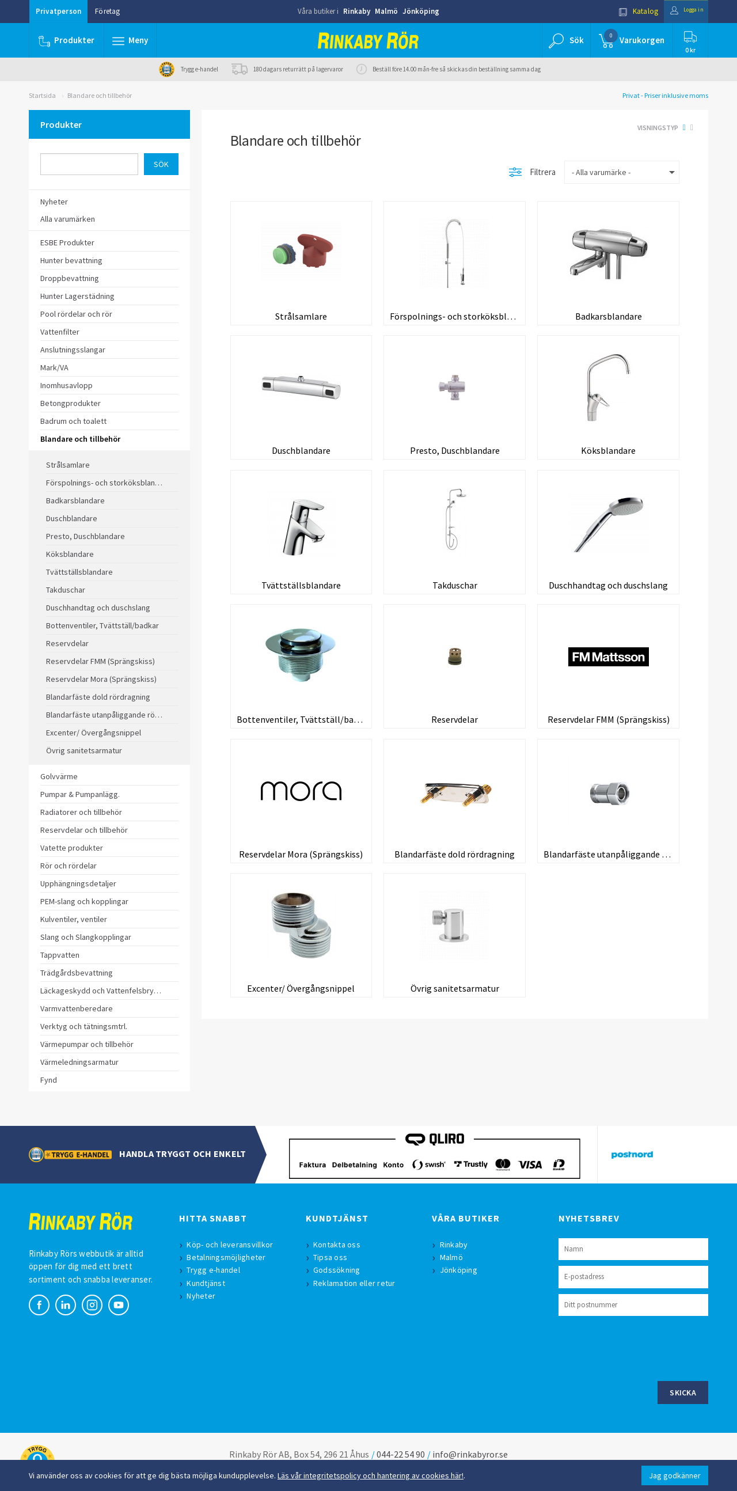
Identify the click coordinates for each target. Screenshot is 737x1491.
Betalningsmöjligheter (228, 1257)
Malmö (386, 11)
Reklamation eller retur (357, 1283)
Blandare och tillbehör (99, 95)
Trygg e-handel (216, 1270)
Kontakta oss (339, 1244)
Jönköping (420, 11)
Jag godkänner (675, 1475)
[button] (131, 40)
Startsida (42, 95)
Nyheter (203, 1296)
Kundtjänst (208, 1283)
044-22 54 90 (401, 1454)
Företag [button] (107, 11)
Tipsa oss (333, 1257)
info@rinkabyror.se (470, 1454)
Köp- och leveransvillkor (232, 1244)
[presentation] (646, 1347)
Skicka (683, 1392)
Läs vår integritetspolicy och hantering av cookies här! (371, 1475)
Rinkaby (356, 11)
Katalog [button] (626, 11)
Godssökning (339, 1270)
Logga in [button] (680, 11)
